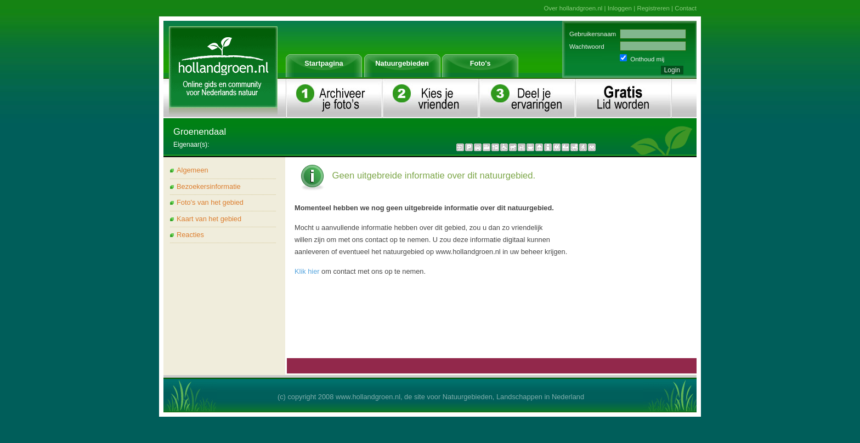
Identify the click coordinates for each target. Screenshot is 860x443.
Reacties (190, 235)
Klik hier (307, 271)
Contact (686, 8)
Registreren (653, 8)
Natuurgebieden (401, 63)
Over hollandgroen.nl (573, 8)
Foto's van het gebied (210, 202)
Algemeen (192, 170)
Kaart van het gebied (209, 219)
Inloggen (620, 8)
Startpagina (323, 63)
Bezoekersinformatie (209, 186)
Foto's (480, 63)
